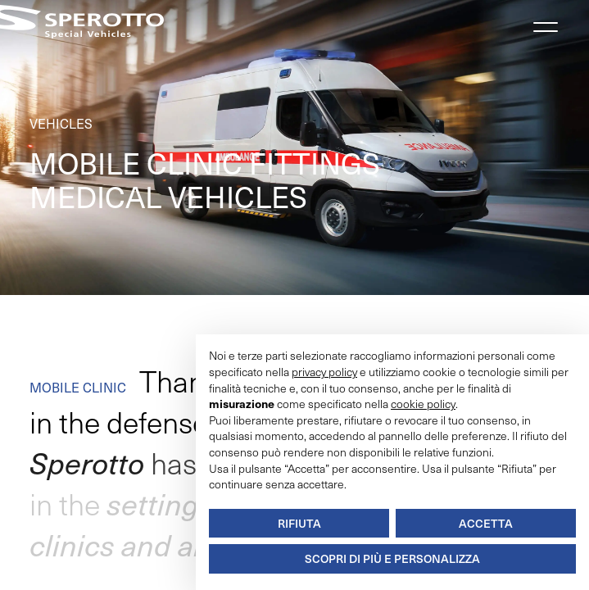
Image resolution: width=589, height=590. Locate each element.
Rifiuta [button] (299, 523)
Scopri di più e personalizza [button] (392, 558)
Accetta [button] (486, 523)
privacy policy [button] (324, 371)
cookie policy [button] (423, 403)
